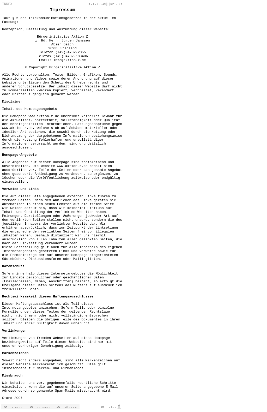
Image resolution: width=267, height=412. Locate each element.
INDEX (7, 4)
